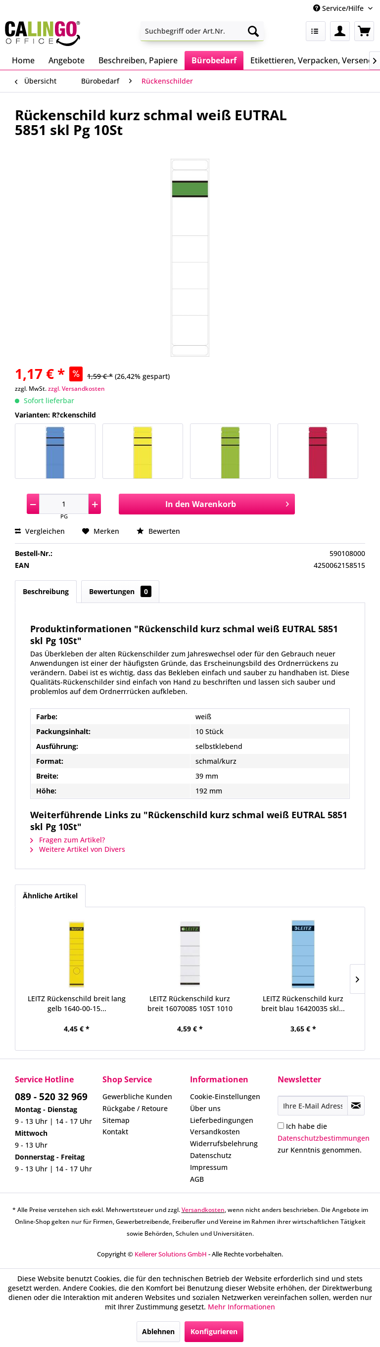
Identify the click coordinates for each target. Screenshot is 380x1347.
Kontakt (115, 1131)
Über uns (205, 1108)
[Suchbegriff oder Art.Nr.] (202, 31)
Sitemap (116, 1120)
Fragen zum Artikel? (67, 839)
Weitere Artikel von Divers (77, 849)
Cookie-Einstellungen (225, 1096)
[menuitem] (202, 31)
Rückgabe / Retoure (135, 1108)
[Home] (23, 60)
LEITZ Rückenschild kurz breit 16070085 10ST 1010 (190, 1003)
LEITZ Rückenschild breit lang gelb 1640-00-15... (77, 1003)
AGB (197, 1179)
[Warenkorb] (364, 31)
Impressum (209, 1167)
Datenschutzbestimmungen (324, 1138)
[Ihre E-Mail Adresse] (313, 1105)
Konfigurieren (214, 1331)
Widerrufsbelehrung (224, 1143)
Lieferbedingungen (221, 1120)
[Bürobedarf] (214, 60)
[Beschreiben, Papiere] (138, 60)
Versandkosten (215, 1131)
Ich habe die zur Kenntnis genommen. (324, 1138)
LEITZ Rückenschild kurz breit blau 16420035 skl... (303, 1003)
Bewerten (158, 531)
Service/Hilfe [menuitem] (339, 8)
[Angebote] (67, 60)
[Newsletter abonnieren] (356, 1105)
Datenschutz (211, 1155)
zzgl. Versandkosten (76, 388)
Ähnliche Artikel (50, 895)
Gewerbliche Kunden (137, 1096)
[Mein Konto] (340, 31)
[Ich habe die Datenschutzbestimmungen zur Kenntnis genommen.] (281, 1125)
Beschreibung (46, 591)
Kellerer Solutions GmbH (171, 1254)
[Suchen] (253, 31)
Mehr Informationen (241, 1306)
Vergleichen (40, 531)
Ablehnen (158, 1331)
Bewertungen (120, 591)
